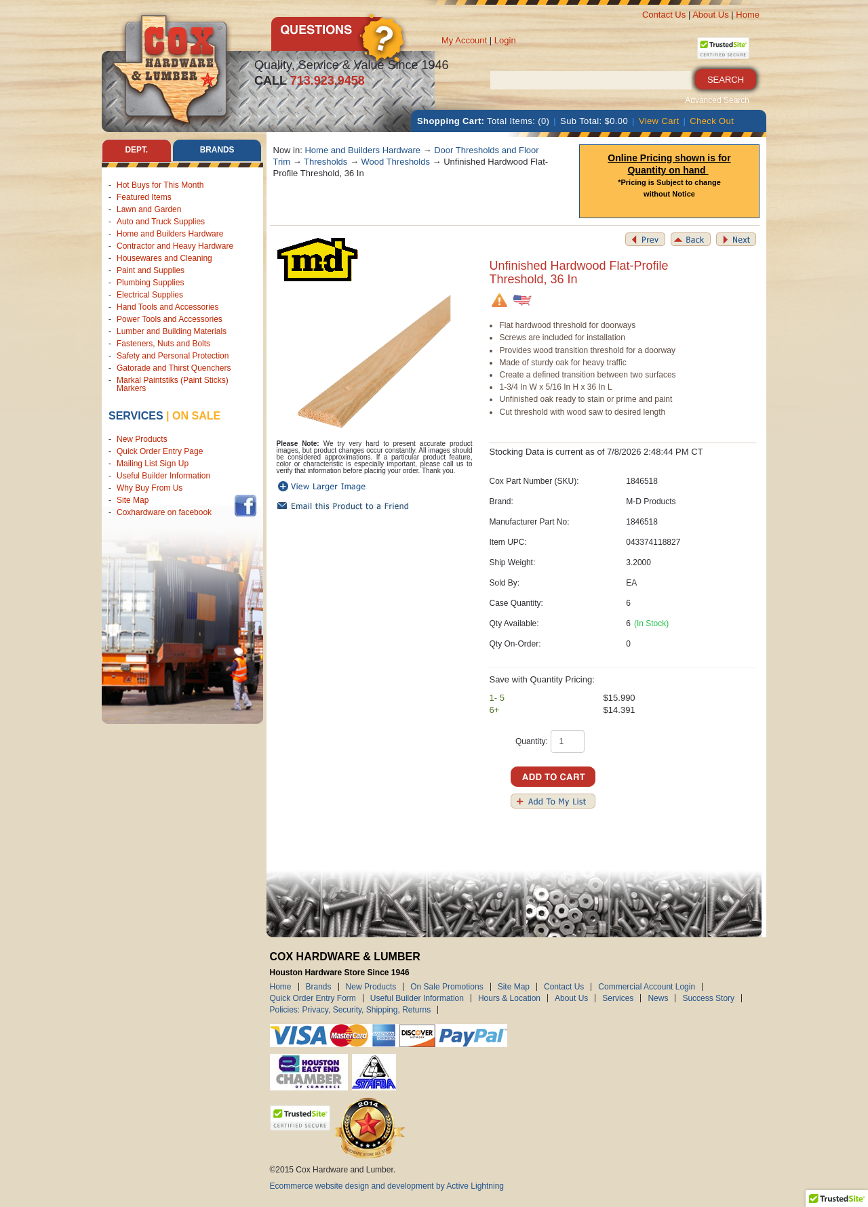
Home (748, 14)
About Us (710, 14)
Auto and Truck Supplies (161, 221)
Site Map (133, 501)
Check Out (712, 121)
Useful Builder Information (163, 476)
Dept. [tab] (136, 150)
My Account (464, 40)
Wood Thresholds (395, 162)
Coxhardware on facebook (166, 513)
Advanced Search (717, 100)
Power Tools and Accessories (169, 319)
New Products (142, 440)
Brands (319, 986)
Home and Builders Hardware (170, 234)
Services (135, 416)
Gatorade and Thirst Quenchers (174, 368)
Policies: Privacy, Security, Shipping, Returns (350, 1010)
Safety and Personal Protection (173, 356)
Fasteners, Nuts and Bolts (163, 343)
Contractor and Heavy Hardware (175, 246)
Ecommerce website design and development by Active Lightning (387, 1186)
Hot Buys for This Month (160, 185)
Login (505, 40)
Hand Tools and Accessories (168, 307)
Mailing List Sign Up (153, 464)
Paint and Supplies (150, 270)
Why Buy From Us (149, 488)
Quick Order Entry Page (160, 452)
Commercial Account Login (646, 986)
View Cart (659, 121)
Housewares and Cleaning (164, 258)
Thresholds (325, 162)
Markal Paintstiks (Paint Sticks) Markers (173, 384)
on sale (196, 416)
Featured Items (144, 197)
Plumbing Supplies (150, 282)
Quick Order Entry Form (313, 998)
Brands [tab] (217, 150)
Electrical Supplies (150, 295)
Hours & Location (509, 998)
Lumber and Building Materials (171, 331)
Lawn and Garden (149, 209)
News (658, 998)
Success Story (708, 998)
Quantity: (531, 741)
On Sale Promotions (446, 986)
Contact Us (664, 14)
